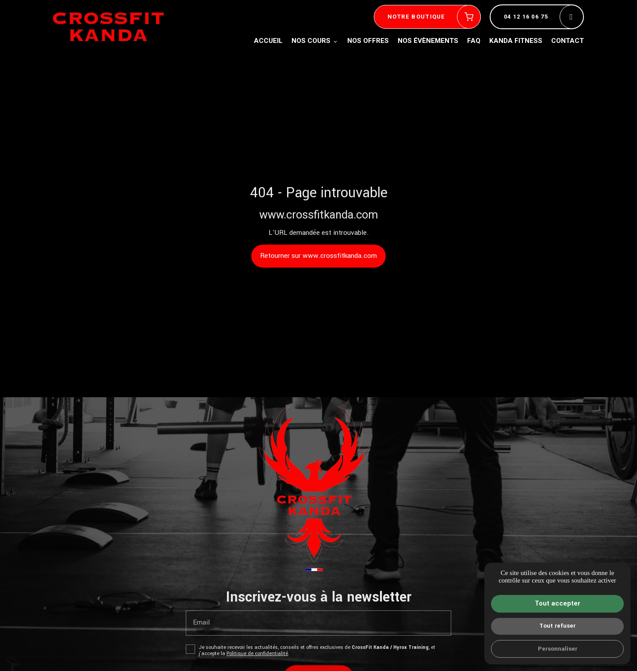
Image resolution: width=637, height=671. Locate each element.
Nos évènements (428, 41)
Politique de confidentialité (257, 653)
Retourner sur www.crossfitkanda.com (318, 256)
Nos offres (368, 41)
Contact (567, 41)
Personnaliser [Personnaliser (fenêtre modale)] (557, 648)
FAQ (473, 41)
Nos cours (311, 41)
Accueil (268, 41)
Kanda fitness (515, 41)
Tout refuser (557, 625)
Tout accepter (557, 603)
